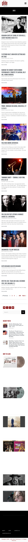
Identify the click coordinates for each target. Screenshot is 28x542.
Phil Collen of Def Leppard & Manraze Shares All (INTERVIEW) (12, 215)
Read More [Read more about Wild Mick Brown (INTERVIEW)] (4, 154)
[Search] (23, 312)
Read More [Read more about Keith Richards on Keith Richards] (4, 275)
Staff (9, 530)
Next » (24, 295)
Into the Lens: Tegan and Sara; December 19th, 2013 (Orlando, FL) (13, 282)
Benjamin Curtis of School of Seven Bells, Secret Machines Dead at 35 (13, 36)
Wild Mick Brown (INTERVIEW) (9, 143)
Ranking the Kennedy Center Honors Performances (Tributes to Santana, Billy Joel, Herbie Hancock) (13, 72)
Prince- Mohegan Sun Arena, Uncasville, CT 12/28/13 (13, 107)
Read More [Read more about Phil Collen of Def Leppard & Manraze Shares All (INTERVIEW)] (4, 226)
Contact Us (17, 530)
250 (20, 295)
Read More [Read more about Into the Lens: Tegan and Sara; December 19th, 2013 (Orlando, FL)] (4, 291)
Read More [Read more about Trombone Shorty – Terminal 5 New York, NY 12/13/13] (4, 191)
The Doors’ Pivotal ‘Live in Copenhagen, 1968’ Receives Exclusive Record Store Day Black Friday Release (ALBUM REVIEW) (16, 333)
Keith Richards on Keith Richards (11, 266)
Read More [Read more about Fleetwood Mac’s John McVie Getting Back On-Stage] (4, 64)
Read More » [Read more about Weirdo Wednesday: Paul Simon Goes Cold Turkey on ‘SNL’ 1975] (11, 328)
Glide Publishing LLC (17, 539)
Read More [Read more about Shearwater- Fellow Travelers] (4, 260)
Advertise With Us (6, 533)
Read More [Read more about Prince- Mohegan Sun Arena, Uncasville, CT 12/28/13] (4, 119)
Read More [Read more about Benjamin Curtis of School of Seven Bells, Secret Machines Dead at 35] (4, 49)
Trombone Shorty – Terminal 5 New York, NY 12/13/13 (13, 178)
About (3, 530)
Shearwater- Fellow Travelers (10, 249)
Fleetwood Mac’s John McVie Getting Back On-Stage (13, 55)
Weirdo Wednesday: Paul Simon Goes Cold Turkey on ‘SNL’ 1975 (16, 325)
